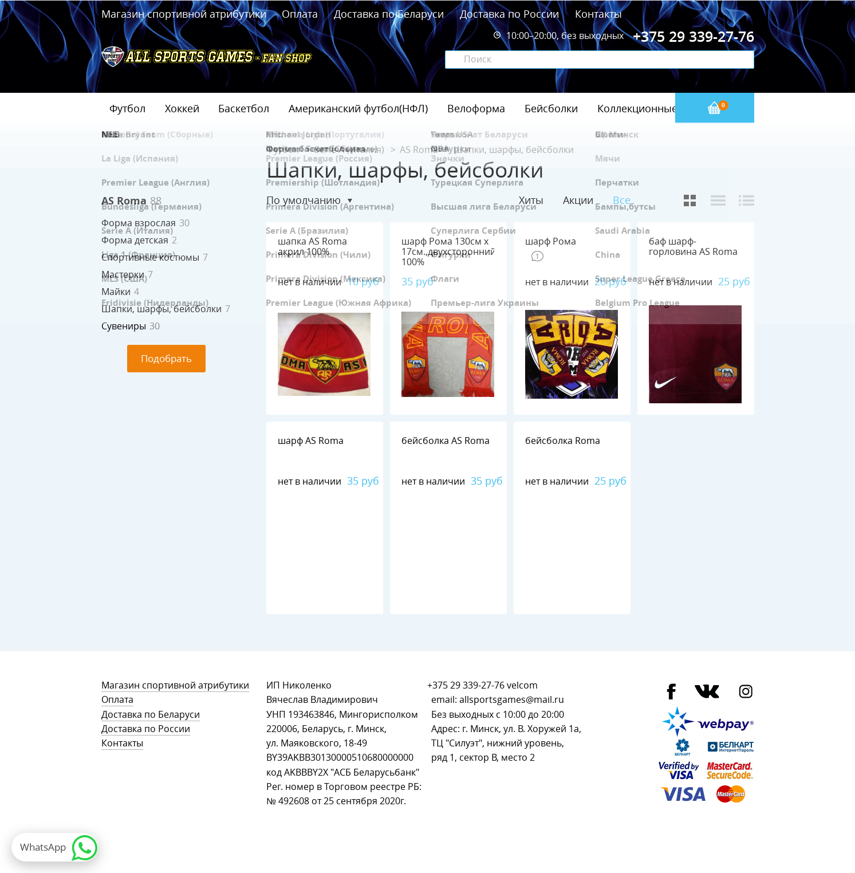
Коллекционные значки (656, 108)
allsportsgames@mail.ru (511, 700)
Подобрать (166, 358)
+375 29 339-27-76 (466, 685)
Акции (578, 200)
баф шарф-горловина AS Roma (693, 246)
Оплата (300, 14)
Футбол (127, 108)
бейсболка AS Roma (445, 441)
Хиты (531, 200)
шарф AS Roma (311, 441)
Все (622, 200)
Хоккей (182, 108)
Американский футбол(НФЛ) (358, 108)
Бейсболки (551, 108)
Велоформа (476, 108)
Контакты (598, 14)
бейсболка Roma (562, 441)
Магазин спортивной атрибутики (185, 14)
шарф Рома (550, 241)
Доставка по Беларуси (389, 14)
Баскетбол (243, 108)
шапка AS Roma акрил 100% (312, 246)
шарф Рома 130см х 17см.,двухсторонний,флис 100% (460, 251)
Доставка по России (509, 14)
